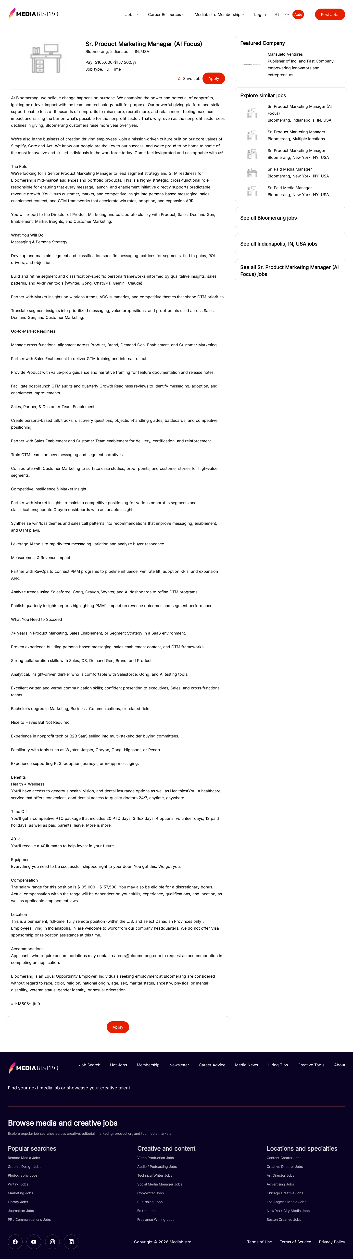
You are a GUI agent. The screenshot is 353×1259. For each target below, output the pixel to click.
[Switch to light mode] (277, 14)
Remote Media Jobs (24, 1158)
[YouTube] (33, 1241)
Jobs (131, 14)
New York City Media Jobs (288, 1211)
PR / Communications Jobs (29, 1219)
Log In (260, 14)
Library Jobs (18, 1202)
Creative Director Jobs (285, 1166)
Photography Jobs (23, 1175)
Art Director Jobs (280, 1175)
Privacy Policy (332, 1241)
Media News (246, 1064)
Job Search (89, 1064)
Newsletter (179, 1064)
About (339, 1064)
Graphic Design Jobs (24, 1166)
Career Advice (212, 1064)
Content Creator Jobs (284, 1158)
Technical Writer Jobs (154, 1175)
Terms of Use (259, 1241)
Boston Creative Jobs (284, 1219)
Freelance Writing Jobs (155, 1219)
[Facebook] (15, 1241)
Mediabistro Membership (219, 14)
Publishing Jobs (150, 1202)
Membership (148, 1064)
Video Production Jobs (155, 1158)
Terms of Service (295, 1241)
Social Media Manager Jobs (159, 1184)
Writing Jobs (18, 1184)
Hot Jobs (118, 1064)
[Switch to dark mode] (287, 14)
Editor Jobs (146, 1211)
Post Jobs (330, 14)
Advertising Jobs (280, 1184)
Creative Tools (311, 1064)
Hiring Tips (278, 1064)
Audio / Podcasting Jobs (157, 1166)
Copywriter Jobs (150, 1193)
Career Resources (166, 14)
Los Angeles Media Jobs (286, 1202)
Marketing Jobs (20, 1193)
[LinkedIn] (71, 1241)
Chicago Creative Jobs (285, 1193)
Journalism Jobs (21, 1211)
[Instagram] (52, 1241)
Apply (213, 78)
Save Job (189, 78)
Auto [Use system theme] (298, 14)
